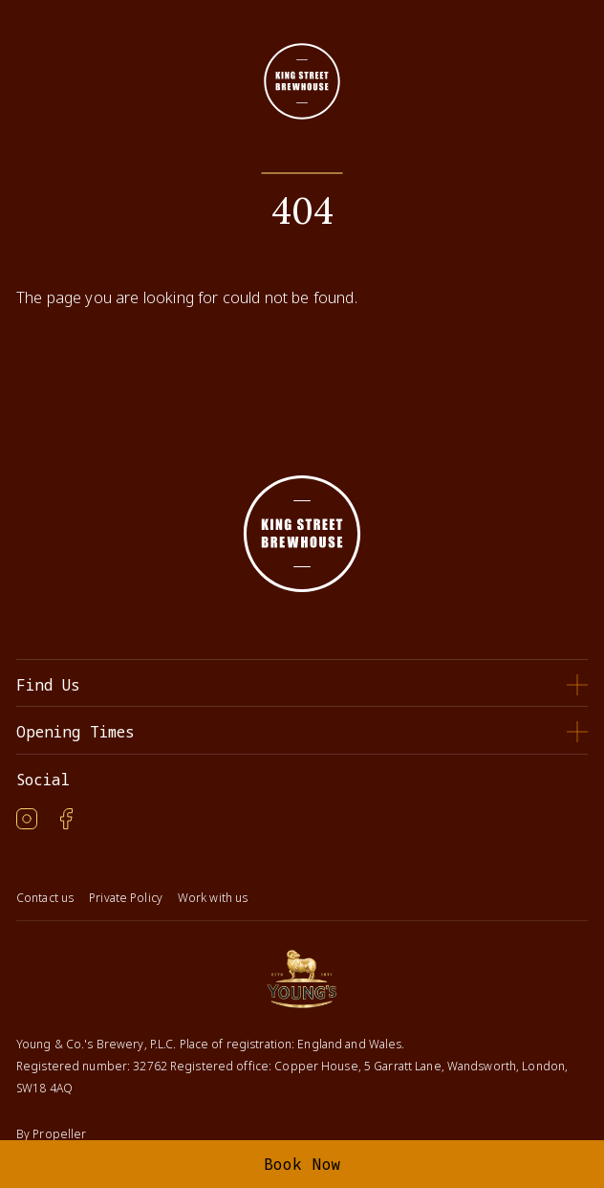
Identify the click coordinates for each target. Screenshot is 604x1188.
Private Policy (125, 898)
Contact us (45, 898)
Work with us (213, 898)
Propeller (59, 1134)
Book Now (302, 1164)
